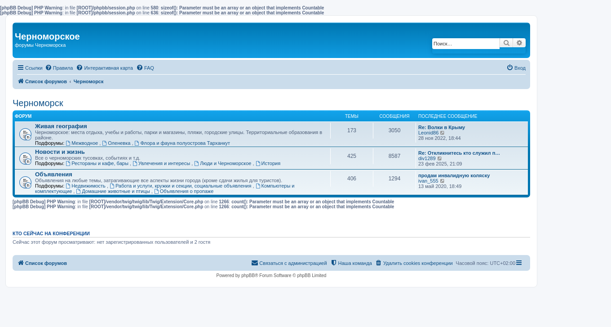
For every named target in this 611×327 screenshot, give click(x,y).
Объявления (53, 174)
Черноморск (38, 103)
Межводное (82, 143)
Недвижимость (86, 185)
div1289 (427, 158)
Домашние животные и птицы (113, 191)
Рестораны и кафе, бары (98, 163)
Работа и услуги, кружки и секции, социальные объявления (181, 185)
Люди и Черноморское (223, 163)
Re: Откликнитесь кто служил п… (459, 153)
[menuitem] (59, 68)
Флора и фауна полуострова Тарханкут (182, 143)
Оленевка (117, 143)
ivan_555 (428, 181)
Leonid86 (428, 132)
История (268, 163)
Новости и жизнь (60, 151)
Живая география (61, 126)
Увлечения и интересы (162, 163)
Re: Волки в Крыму (441, 127)
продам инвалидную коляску (454, 175)
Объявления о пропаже (183, 191)
